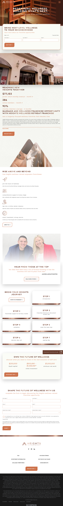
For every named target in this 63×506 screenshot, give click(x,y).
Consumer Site (44, 462)
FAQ (18, 455)
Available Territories (18, 462)
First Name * (6, 37)
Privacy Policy (9, 423)
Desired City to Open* (7, 410)
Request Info (8, 133)
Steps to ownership (16, 299)
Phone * (4, 404)
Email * (42, 37)
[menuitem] (5, 501)
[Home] (9, 2)
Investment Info (11, 374)
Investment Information (18, 459)
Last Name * (25, 37)
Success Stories (44, 455)
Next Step (9, 44)
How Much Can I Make (44, 459)
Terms (5, 423)
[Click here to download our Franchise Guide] (53, 352)
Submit (6, 428)
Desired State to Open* (36, 410)
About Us (7, 224)
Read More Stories (31, 279)
